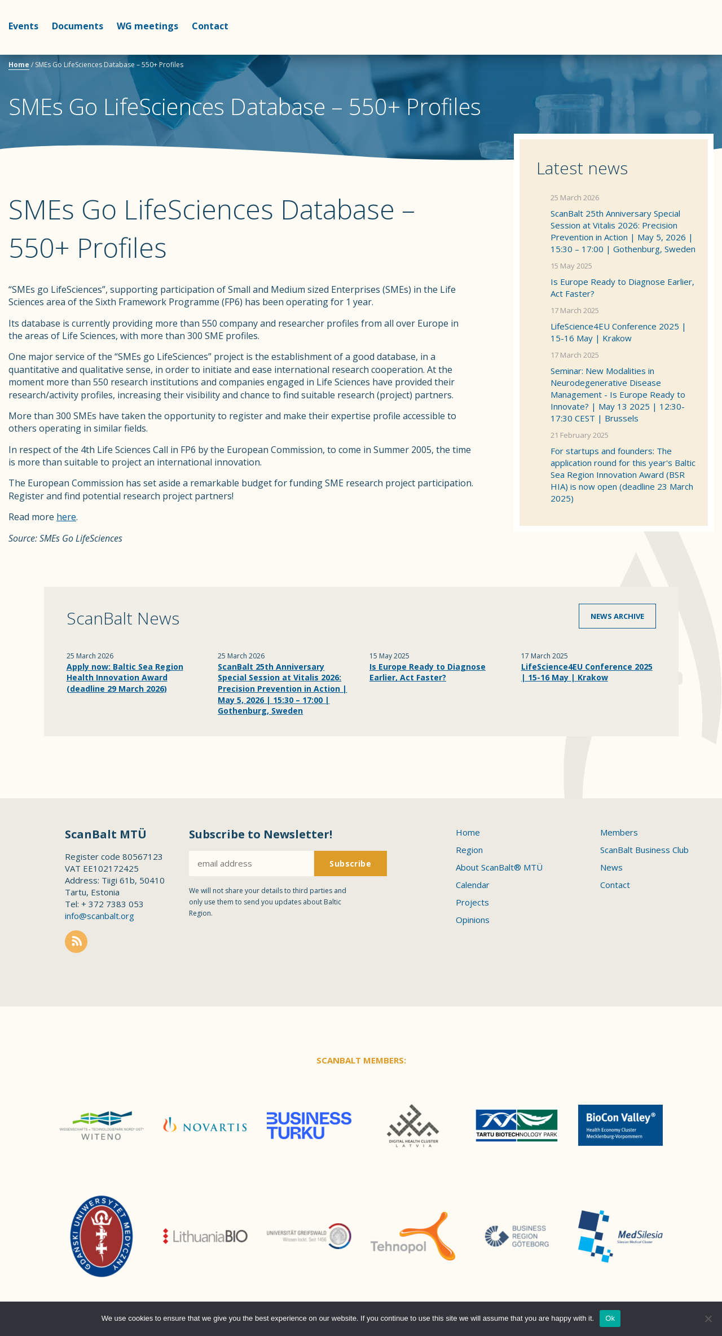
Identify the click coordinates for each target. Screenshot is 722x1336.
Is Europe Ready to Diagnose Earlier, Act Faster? (622, 287)
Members (619, 832)
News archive (617, 616)
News (611, 867)
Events (23, 26)
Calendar (473, 884)
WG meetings (147, 26)
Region (469, 849)
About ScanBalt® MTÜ (499, 867)
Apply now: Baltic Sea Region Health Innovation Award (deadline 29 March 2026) (125, 677)
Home (18, 64)
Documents (77, 26)
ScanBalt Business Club (644, 849)
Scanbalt (685, 54)
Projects (472, 902)
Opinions (473, 919)
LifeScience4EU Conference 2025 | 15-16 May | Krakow (618, 332)
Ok (610, 1318)
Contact (210, 26)
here (66, 517)
